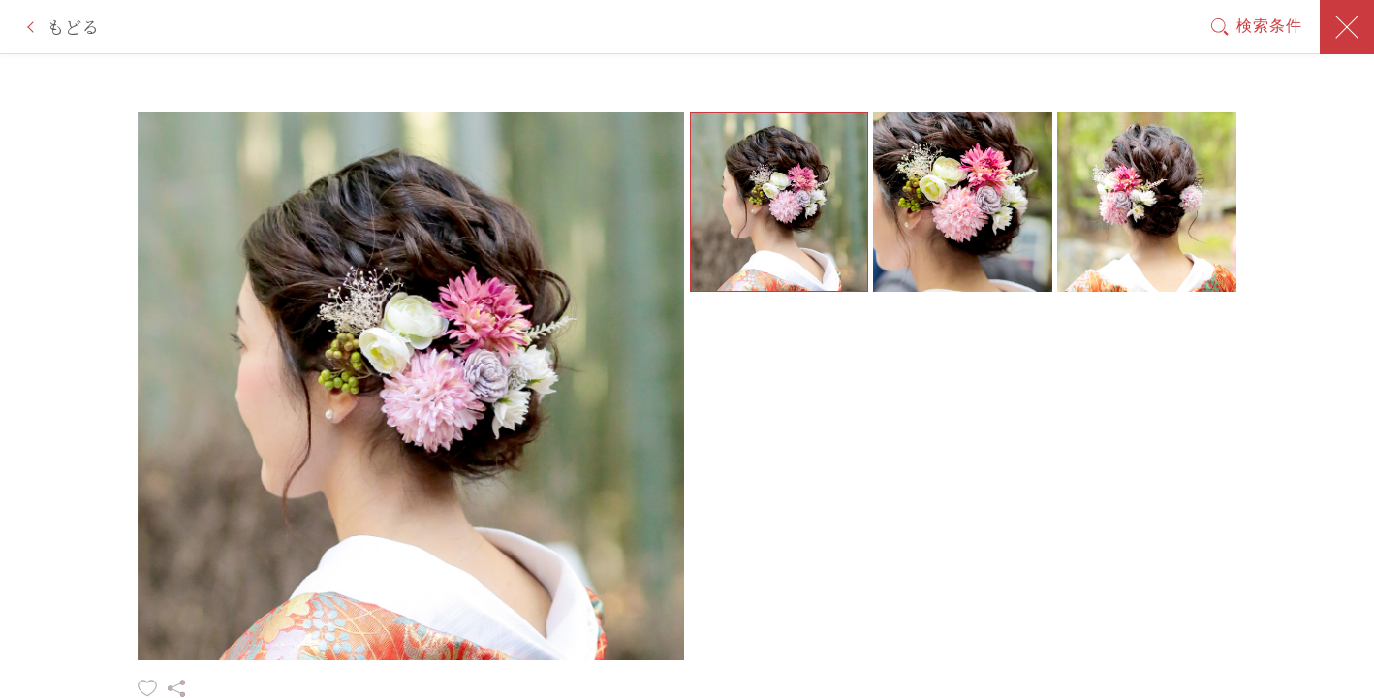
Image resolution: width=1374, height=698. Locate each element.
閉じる (1347, 27)
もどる (73, 26)
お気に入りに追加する (147, 688)
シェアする (176, 688)
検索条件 (1269, 25)
